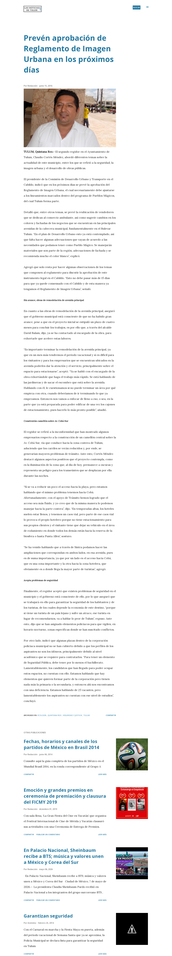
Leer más (102, 774)
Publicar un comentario (48, 834)
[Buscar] (136, 7)
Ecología (42, 715)
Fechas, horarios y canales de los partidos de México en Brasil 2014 (61, 744)
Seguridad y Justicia (72, 715)
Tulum (86, 715)
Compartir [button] (111, 715)
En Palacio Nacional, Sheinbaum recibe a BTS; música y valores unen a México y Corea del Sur (64, 856)
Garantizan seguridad (48, 916)
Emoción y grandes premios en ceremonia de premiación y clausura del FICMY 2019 (65, 796)
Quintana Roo (55, 715)
